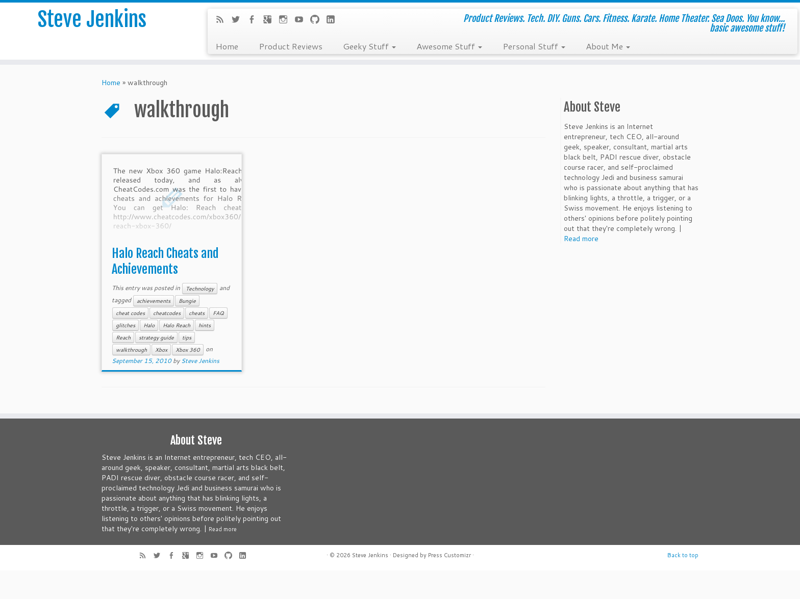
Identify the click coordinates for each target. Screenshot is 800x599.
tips (186, 337)
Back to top (682, 555)
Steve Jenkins (92, 20)
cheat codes (130, 313)
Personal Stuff (534, 46)
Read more (581, 238)
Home (226, 46)
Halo (149, 325)
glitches (125, 325)
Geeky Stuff (369, 46)
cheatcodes (167, 313)
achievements (153, 300)
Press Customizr (449, 555)
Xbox (161, 349)
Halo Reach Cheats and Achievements (165, 261)
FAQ (218, 313)
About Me (608, 46)
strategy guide (156, 337)
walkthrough (131, 349)
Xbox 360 (188, 349)
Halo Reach (176, 325)
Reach (123, 337)
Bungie (187, 300)
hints (204, 325)
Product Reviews (290, 46)
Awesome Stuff (449, 46)
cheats (197, 313)
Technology (200, 288)
